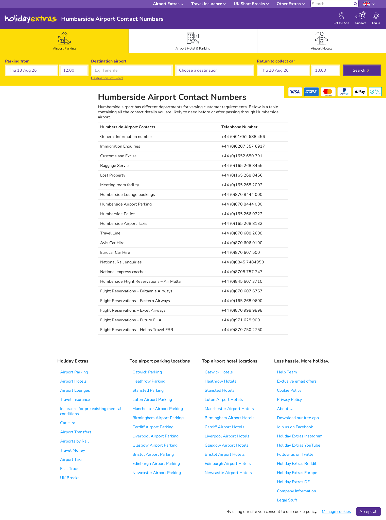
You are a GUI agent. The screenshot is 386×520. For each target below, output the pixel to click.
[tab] (64, 41)
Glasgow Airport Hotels (227, 445)
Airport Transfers (76, 432)
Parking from (17, 61)
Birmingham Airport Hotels (230, 417)
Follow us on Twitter (296, 454)
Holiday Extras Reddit (297, 463)
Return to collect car (276, 61)
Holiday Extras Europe (297, 472)
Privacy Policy (289, 399)
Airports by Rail (74, 441)
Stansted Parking (148, 390)
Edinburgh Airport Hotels (228, 463)
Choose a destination (195, 61)
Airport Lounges (75, 390)
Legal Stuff (287, 500)
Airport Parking (74, 372)
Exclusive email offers (297, 381)
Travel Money (72, 450)
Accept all (368, 511)
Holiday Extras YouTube (298, 445)
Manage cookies (336, 511)
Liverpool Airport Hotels (227, 436)
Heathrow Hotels (220, 381)
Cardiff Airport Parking (152, 427)
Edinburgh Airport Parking (156, 463)
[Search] (331, 4)
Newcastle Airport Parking (156, 472)
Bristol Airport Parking (153, 454)
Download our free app (298, 417)
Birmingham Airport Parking (158, 417)
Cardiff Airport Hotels (224, 427)
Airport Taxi (71, 459)
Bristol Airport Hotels (225, 454)
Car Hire (67, 423)
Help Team (287, 372)
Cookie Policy (289, 390)
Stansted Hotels (220, 390)
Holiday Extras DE (293, 481)
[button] (31, 70)
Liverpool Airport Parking (155, 436)
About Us (285, 408)
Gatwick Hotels (219, 372)
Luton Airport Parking (152, 399)
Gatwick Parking (147, 372)
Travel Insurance (75, 399)
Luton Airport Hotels (224, 399)
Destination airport (108, 61)
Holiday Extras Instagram (300, 436)
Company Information (296, 491)
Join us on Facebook (295, 427)
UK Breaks (69, 477)
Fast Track (69, 468)
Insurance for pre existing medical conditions (90, 411)
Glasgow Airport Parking (155, 445)
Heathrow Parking (148, 381)
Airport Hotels (73, 381)
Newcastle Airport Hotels (228, 472)
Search (359, 70)
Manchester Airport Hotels (229, 408)
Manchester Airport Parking (157, 408)
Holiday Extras (30, 19)
